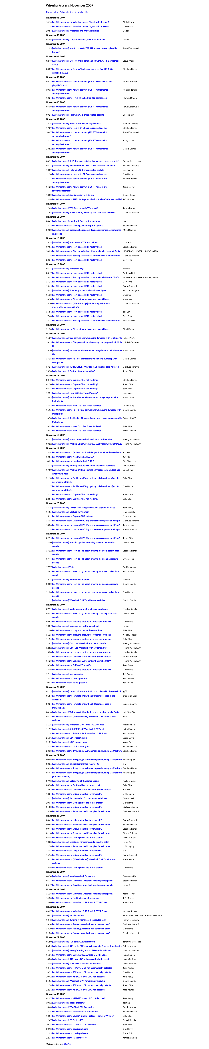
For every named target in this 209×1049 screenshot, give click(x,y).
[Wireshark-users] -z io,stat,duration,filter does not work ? (79, 40)
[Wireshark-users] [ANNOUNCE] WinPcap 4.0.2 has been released (83, 213)
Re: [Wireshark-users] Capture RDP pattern (72, 516)
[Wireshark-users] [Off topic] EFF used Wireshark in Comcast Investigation (87, 946)
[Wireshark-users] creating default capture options (76, 221)
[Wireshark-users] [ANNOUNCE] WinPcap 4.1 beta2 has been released (85, 367)
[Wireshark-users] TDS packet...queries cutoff (73, 942)
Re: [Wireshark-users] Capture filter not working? (75, 380)
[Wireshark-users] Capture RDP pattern (70, 512)
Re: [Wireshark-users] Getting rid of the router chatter (77, 785)
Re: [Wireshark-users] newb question (69, 678)
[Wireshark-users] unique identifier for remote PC (75, 764)
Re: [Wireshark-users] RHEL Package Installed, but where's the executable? (87, 199)
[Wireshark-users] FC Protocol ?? (67, 1020)
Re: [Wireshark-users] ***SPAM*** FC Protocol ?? (75, 1025)
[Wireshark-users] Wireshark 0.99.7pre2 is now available (78, 981)
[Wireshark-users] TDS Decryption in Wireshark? (75, 208)
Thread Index (52, 12)
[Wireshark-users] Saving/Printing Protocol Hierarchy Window (81, 951)
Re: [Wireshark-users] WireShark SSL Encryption (75, 1012)
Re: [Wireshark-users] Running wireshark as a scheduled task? (81, 924)
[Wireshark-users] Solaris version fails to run (73, 195)
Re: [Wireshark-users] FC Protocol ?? (69, 1038)
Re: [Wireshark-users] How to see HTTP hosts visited (77, 247)
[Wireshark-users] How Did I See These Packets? (75, 393)
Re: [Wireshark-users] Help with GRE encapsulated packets (79, 128)
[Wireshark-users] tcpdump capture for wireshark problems (80, 609)
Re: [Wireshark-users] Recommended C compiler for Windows (81, 811)
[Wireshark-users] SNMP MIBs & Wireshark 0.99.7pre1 (78, 729)
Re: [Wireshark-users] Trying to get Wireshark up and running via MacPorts (87, 751)
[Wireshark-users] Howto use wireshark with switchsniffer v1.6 (82, 439)
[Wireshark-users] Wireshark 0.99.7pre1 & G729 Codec (78, 725)
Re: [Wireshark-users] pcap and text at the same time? (77, 630)
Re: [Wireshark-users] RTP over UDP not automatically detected (82, 968)
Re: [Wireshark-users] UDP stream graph (71, 747)
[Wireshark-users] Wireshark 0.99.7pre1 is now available (78, 600)
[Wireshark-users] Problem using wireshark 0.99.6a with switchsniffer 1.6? (87, 444)
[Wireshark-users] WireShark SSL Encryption (73, 1007)
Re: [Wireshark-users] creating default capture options (77, 226)
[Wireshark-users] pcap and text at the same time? (75, 626)
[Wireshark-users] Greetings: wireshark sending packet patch (80, 842)
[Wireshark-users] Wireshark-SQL (68, 269)
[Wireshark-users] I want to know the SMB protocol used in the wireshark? (87, 691)
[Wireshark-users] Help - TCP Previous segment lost (76, 124)
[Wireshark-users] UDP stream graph (69, 738)
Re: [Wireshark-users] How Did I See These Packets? (76, 406)
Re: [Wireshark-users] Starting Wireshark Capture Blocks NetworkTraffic (86, 256)
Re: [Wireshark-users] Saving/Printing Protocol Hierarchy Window (83, 1016)
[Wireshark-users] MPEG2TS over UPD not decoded (76, 964)
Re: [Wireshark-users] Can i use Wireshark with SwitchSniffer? (81, 657)
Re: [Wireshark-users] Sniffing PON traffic (71, 665)
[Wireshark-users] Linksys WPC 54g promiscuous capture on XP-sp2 (84, 508)
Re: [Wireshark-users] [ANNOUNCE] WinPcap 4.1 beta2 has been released (87, 452)
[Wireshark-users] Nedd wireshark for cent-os (73, 876)
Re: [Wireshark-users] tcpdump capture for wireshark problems (81, 622)
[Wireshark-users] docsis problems (68, 1003)
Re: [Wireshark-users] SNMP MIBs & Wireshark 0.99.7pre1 (79, 733)
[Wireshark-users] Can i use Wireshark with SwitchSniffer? (79, 643)
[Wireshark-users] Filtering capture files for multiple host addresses (83, 466)
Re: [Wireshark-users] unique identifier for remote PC (77, 794)
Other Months (66, 12)
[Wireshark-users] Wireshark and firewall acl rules (75, 31)
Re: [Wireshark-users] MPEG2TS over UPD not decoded (78, 977)
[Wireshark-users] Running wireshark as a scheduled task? (79, 920)
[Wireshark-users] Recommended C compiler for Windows (79, 798)
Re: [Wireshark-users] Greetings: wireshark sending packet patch (82, 881)
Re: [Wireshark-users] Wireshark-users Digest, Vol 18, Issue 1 (80, 22)
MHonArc (66, 1044)
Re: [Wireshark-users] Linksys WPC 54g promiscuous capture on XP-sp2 (86, 521)
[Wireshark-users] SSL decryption (68, 916)
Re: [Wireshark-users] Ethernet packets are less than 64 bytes (80, 299)
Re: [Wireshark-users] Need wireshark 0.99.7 (73, 457)
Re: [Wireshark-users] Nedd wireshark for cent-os (75, 898)
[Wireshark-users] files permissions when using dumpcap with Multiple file (87, 338)
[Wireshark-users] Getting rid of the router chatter (75, 781)
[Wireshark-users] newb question (67, 674)
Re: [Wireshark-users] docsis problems (70, 1029)
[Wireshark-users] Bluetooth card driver (70, 580)
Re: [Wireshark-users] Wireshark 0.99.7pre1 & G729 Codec (79, 903)
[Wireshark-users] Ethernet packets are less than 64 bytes (79, 291)
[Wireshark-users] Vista (63, 567)
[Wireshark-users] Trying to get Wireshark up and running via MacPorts (85, 712)
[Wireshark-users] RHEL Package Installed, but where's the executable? (85, 161)
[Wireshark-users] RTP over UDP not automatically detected (80, 959)
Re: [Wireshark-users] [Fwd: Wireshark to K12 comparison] (79, 98)
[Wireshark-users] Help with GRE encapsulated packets (78, 115)
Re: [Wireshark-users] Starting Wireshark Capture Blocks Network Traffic (86, 251)
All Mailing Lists (82, 12)
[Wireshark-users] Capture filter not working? (73, 371)
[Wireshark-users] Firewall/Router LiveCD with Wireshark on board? (84, 166)
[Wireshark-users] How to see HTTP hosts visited (75, 243)
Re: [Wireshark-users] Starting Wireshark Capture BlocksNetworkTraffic (85, 277)
